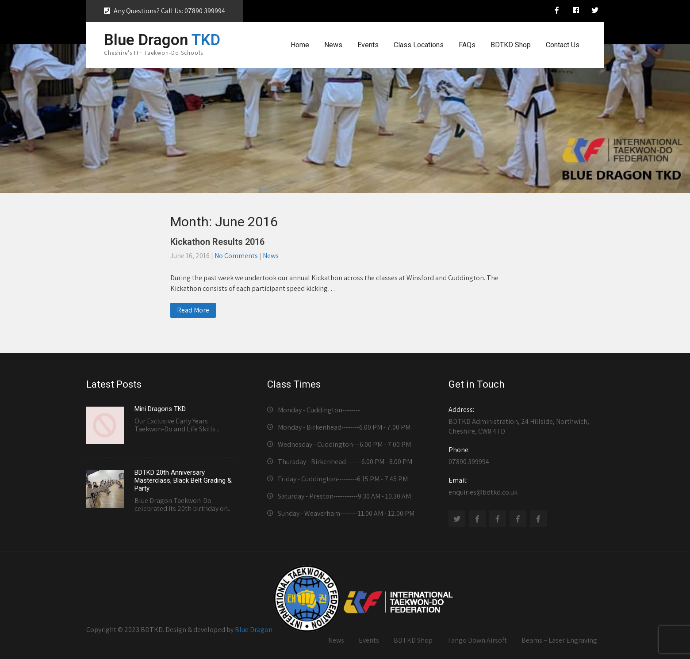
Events (368, 45)
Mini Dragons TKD (160, 409)
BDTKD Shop (511, 45)
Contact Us (562, 45)
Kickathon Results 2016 (217, 241)
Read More (193, 310)
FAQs (467, 45)
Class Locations (419, 45)
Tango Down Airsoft (477, 640)
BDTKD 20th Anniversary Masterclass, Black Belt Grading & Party (183, 480)
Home (300, 45)
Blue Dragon (253, 629)
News (333, 45)
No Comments (236, 255)
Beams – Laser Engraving (559, 640)
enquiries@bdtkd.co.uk (523, 486)
